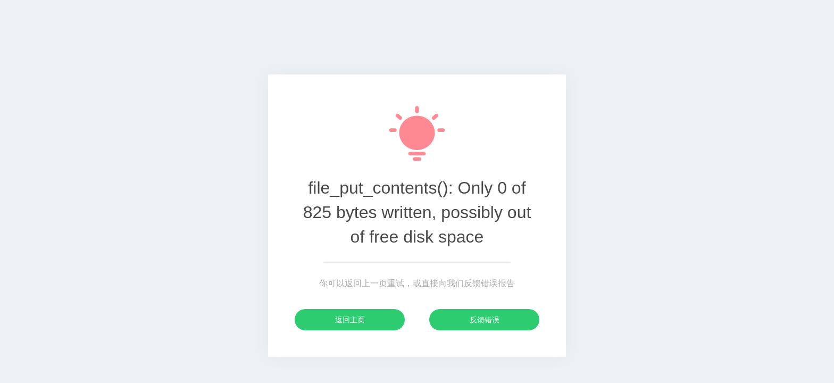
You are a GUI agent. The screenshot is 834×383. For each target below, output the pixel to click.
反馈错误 (484, 319)
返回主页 (350, 319)
